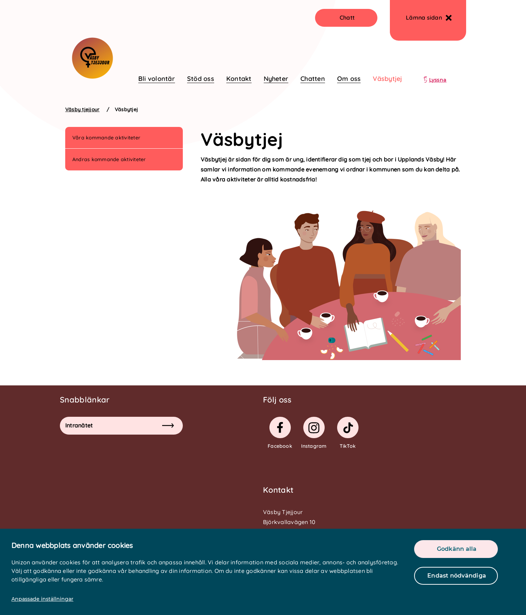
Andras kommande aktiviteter (109, 159)
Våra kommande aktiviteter (106, 137)
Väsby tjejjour (82, 109)
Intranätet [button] (119, 425)
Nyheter (276, 79)
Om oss (349, 79)
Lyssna (438, 80)
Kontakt (239, 79)
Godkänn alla (457, 548)
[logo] (91, 52)
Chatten (312, 79)
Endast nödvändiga (456, 575)
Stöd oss (200, 79)
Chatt (347, 17)
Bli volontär (156, 79)
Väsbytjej (387, 79)
